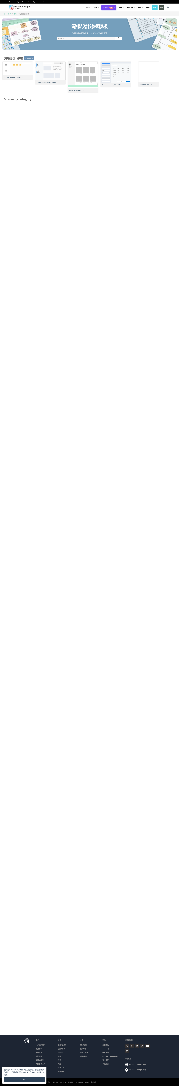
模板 (15, 14)
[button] (96, 7)
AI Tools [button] (109, 8)
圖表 (9, 14)
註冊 (154, 8)
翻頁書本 (39, 1049)
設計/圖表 (61, 1049)
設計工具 (39, 1056)
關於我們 (83, 1045)
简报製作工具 (40, 1064)
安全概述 (105, 1060)
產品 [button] (88, 8)
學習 (59, 1056)
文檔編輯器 (40, 1060)
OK (24, 1079)
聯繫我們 (83, 1056)
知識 (59, 1064)
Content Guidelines (110, 1056)
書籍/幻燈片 (62, 1045)
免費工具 (61, 1067)
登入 (161, 8)
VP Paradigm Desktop (36, 2)
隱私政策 (105, 1052)
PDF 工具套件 (40, 1045)
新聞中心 (83, 1049)
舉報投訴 (105, 1064)
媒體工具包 (84, 1052)
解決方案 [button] (131, 8)
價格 (147, 8)
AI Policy (105, 1049)
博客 (59, 1060)
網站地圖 (61, 1071)
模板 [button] (140, 8)
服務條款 (105, 1045)
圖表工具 (39, 1052)
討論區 (60, 1052)
